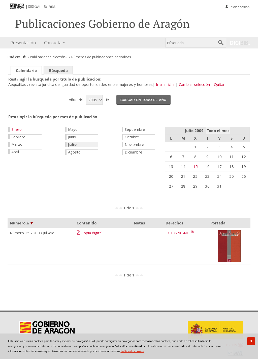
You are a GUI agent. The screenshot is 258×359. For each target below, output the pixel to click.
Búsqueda (58, 70)
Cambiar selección (194, 84)
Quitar (219, 84)
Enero (16, 129)
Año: (73, 99)
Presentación (23, 42)
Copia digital (91, 232)
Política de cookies (132, 351)
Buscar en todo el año (143, 99)
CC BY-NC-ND (178, 232)
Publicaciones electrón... (49, 57)
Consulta (52, 42)
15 (195, 166)
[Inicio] (24, 57)
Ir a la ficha (165, 84)
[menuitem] (24, 42)
